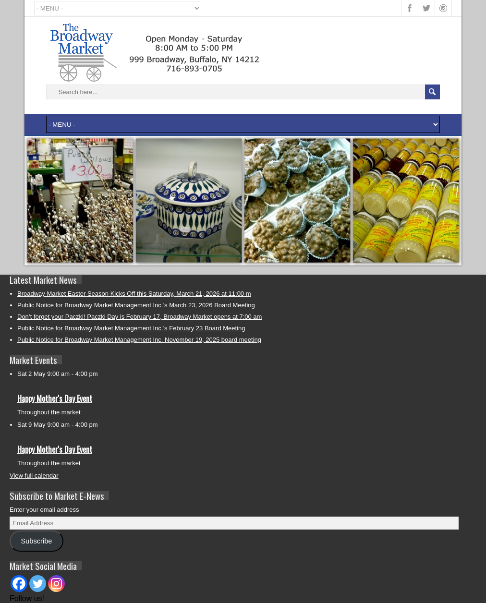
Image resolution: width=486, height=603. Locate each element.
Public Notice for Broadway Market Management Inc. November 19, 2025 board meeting (139, 339)
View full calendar (34, 475)
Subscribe (36, 541)
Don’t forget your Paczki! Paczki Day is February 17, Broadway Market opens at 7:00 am (139, 316)
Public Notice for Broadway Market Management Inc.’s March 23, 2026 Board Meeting (136, 305)
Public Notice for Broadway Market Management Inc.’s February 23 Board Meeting (131, 328)
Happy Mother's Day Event (54, 398)
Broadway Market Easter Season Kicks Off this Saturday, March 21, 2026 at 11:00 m (134, 293)
